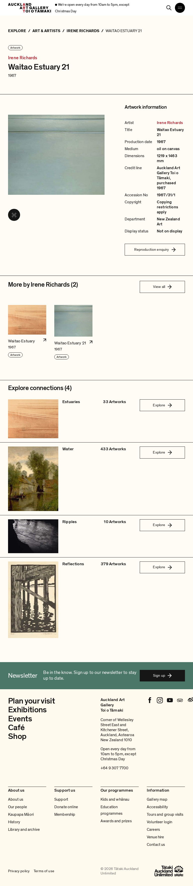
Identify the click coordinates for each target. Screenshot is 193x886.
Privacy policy (19, 871)
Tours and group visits (165, 814)
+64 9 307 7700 (114, 768)
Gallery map (157, 799)
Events (20, 718)
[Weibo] (190, 700)
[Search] (169, 8)
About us (15, 799)
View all (162, 286)
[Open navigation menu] (180, 8)
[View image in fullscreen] (14, 215)
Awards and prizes (116, 821)
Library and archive (24, 829)
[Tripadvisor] (180, 700)
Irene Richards (22, 58)
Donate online (66, 807)
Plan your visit (31, 701)
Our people (17, 807)
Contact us (156, 844)
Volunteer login (159, 822)
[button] (27, 332)
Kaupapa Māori (21, 814)
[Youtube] (170, 700)
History (14, 822)
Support (61, 799)
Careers (153, 829)
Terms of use (44, 871)
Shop (17, 736)
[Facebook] (150, 700)
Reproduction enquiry (155, 249)
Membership (64, 814)
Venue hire (155, 837)
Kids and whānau (115, 799)
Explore (162, 405)
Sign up (162, 675)
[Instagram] (160, 700)
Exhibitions (27, 709)
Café (16, 727)
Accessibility (157, 807)
